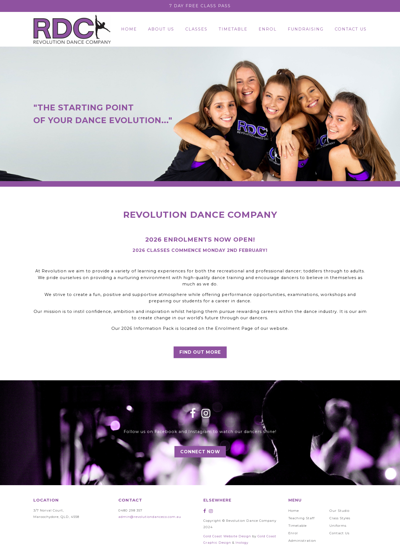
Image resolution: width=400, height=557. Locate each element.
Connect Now (200, 451)
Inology (242, 543)
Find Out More (200, 352)
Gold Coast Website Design (227, 536)
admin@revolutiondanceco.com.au (149, 517)
